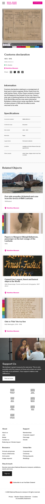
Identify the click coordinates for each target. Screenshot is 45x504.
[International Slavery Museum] (12, 399)
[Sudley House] (33, 408)
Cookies (35, 496)
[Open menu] (3, 3)
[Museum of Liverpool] (12, 391)
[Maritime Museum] (33, 399)
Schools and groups (8, 451)
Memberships (27, 432)
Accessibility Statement (23, 498)
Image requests (7, 458)
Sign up (7, 473)
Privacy (11, 496)
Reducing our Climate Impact (11, 442)
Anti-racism (6, 456)
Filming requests (28, 456)
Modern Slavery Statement (22, 496)
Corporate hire (27, 451)
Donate (25, 439)
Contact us (5, 439)
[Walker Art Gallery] (12, 408)
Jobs (3, 435)
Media (4, 437)
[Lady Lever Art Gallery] (12, 416)
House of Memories (8, 453)
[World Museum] (33, 391)
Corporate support (29, 435)
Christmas (26, 453)
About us (5, 432)
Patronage (26, 437)
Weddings (26, 458)
